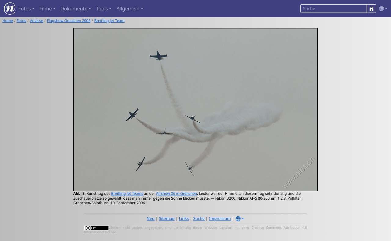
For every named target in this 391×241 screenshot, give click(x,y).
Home (7, 20)
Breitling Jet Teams (127, 193)
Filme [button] (45, 8)
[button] (381, 8)
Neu (151, 218)
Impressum (220, 218)
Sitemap (166, 218)
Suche (199, 218)
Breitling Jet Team (109, 20)
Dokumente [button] (73, 8)
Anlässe (36, 20)
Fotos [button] (24, 8)
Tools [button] (102, 8)
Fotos (21, 20)
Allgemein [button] (127, 8)
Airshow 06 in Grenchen (176, 193)
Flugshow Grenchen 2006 (68, 20)
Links (184, 218)
